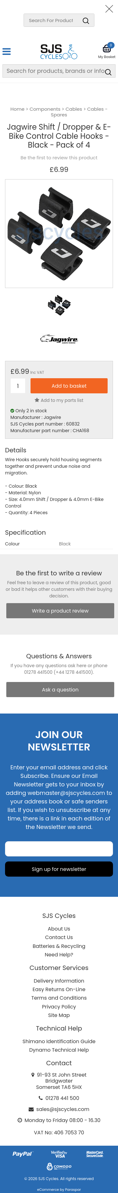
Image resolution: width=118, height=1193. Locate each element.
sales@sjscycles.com (62, 1109)
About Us (59, 928)
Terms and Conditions (59, 998)
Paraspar (73, 1189)
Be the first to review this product (58, 158)
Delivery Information (59, 980)
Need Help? (59, 954)
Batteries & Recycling (59, 946)
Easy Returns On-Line (59, 989)
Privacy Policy (59, 1006)
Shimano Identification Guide (59, 1041)
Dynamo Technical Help (59, 1050)
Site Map (59, 1015)
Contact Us (59, 937)
